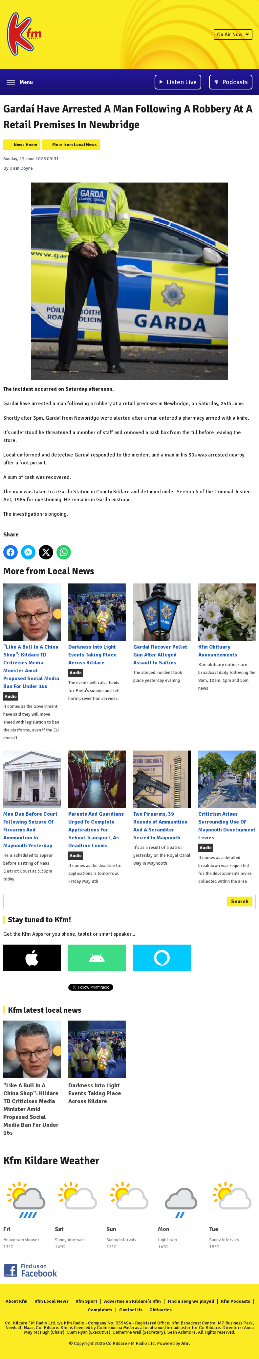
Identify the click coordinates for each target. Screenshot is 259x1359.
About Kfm (17, 1301)
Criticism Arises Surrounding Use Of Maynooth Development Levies (227, 796)
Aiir (185, 1343)
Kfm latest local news (44, 1010)
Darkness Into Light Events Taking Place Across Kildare (97, 624)
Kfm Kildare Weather (51, 1160)
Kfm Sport (86, 1301)
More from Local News (74, 144)
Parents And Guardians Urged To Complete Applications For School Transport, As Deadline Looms (97, 800)
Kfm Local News (51, 1301)
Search (239, 901)
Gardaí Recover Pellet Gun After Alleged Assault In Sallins (162, 624)
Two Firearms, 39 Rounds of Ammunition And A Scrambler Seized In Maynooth (162, 796)
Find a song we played (191, 1301)
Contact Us (130, 1310)
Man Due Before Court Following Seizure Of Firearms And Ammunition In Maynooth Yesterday (32, 800)
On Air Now (233, 34)
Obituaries (160, 1310)
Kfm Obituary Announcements (227, 620)
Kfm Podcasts (235, 1301)
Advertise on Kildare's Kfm (132, 1301)
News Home (25, 144)
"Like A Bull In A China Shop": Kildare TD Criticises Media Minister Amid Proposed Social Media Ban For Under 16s (32, 636)
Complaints (100, 1310)
